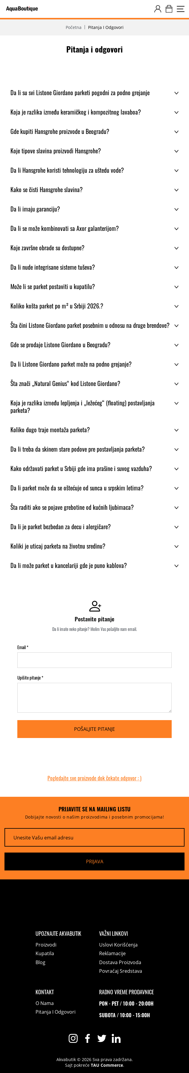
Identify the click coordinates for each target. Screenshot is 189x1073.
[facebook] (87, 1038)
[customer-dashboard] (157, 9)
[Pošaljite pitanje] (94, 729)
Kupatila (45, 953)
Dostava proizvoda (120, 962)
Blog (40, 962)
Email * (22, 647)
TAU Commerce (107, 1065)
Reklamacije (112, 953)
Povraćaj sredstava (120, 971)
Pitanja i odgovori (56, 1012)
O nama (45, 1003)
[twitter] (101, 1038)
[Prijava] (94, 861)
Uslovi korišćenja (118, 944)
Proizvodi (46, 944)
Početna (74, 27)
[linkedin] (116, 1038)
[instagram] (73, 1038)
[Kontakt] (58, 992)
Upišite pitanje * (30, 677)
